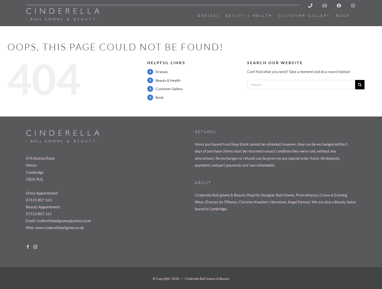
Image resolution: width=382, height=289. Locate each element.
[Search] (359, 84)
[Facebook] (28, 247)
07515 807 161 (39, 214)
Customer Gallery (169, 89)
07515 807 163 (39, 200)
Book (160, 97)
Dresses (162, 72)
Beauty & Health (168, 80)
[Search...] (301, 84)
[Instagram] (35, 247)
